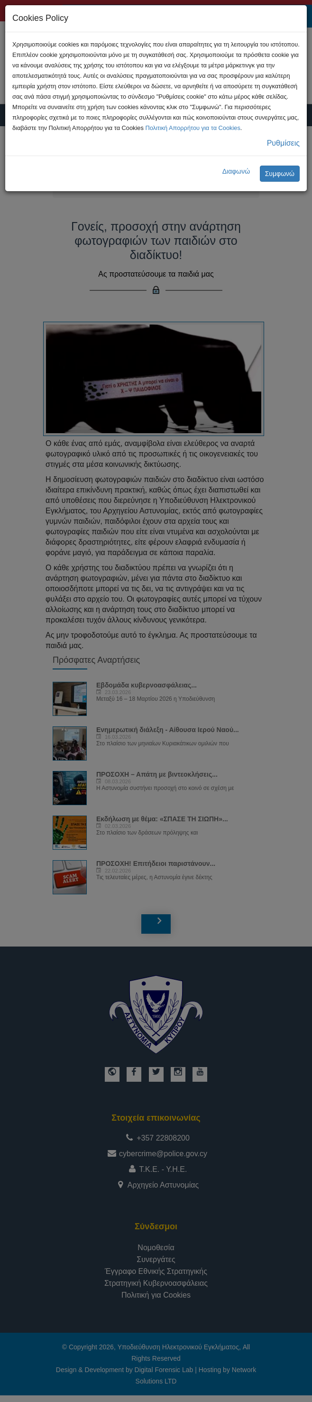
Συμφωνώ (279, 173)
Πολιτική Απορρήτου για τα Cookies (192, 127)
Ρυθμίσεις (283, 143)
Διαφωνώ (236, 171)
